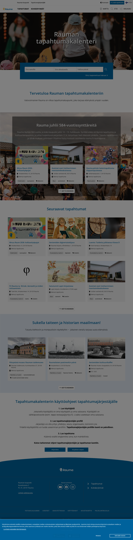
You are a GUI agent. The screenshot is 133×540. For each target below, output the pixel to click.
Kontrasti (105, 2)
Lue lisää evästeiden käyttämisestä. (14, 529)
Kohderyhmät (37, 9)
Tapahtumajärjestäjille (38, 2)
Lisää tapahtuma (118, 2)
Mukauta (98, 535)
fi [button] (128, 2)
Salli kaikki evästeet (120, 535)
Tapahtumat (23, 9)
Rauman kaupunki (23, 2)
